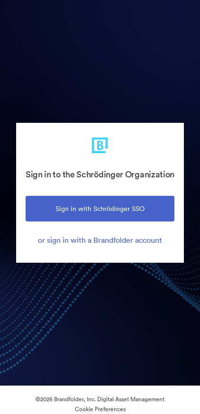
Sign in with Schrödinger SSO (100, 208)
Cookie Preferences (100, 409)
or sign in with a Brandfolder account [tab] (100, 240)
